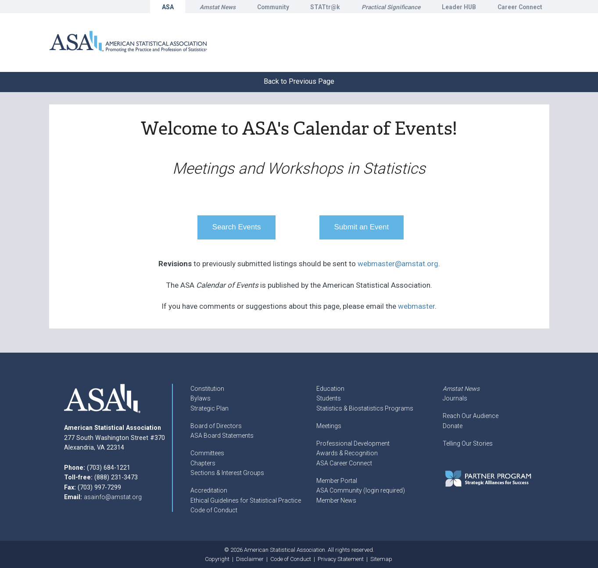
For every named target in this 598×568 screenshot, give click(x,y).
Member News (336, 500)
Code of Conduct (213, 510)
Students (328, 398)
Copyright (217, 559)
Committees (207, 453)
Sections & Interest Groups (227, 472)
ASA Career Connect (344, 463)
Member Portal (336, 480)
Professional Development (353, 443)
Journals (455, 398)
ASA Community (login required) (360, 490)
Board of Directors (216, 425)
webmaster (416, 306)
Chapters (202, 463)
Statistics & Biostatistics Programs (364, 408)
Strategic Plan (209, 408)
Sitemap (381, 559)
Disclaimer (250, 559)
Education (330, 388)
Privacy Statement (341, 559)
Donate (452, 425)
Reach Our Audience (470, 415)
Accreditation (208, 490)
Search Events (236, 227)
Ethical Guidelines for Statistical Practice (245, 500)
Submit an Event (361, 227)
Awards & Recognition (347, 453)
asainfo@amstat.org (113, 496)
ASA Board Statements (222, 435)
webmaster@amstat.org (398, 263)
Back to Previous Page (299, 81)
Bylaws (200, 398)
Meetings (328, 425)
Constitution (207, 388)
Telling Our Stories (468, 443)
